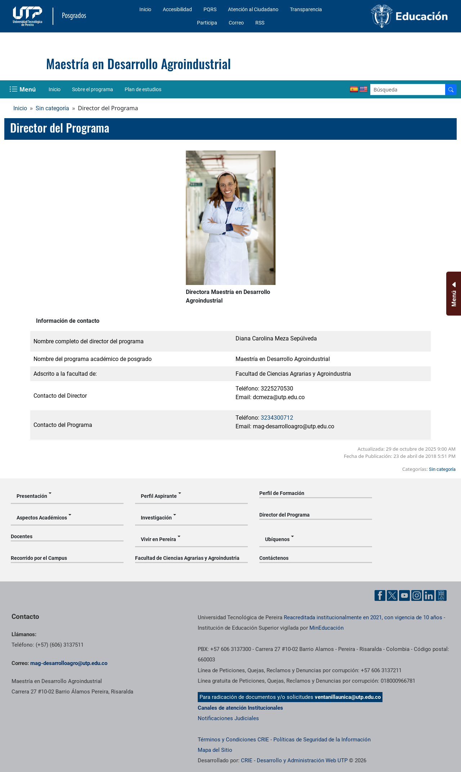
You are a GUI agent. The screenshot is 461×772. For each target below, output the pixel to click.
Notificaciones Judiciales (228, 718)
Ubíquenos (277, 539)
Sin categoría (52, 108)
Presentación (32, 496)
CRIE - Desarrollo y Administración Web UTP (294, 760)
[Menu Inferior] (453, 293)
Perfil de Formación (281, 493)
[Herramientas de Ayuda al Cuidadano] (441, 595)
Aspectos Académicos (42, 518)
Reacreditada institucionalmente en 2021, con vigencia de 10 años (363, 617)
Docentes (21, 536)
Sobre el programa (92, 89)
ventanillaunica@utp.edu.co (348, 697)
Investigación (156, 518)
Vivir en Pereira (158, 539)
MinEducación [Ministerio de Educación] (326, 628)
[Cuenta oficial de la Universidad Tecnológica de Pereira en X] (392, 595)
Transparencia (306, 9)
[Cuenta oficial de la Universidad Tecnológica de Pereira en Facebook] (380, 595)
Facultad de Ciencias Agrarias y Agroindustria (187, 558)
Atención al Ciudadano (253, 9)
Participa (207, 23)
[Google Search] (408, 89)
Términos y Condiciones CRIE (233, 739)
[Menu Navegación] (23, 89)
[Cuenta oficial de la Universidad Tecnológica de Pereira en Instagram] (416, 595)
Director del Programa (284, 515)
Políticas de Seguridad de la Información (322, 739)
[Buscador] (451, 89)
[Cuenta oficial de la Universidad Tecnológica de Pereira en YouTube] (404, 595)
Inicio (145, 9)
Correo (236, 23)
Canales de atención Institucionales (240, 708)
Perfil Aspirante (159, 496)
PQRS (209, 9)
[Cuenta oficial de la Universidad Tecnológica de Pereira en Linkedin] (429, 595)
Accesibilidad (177, 9)
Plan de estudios (143, 89)
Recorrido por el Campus (39, 558)
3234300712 (277, 417)
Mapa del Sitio (215, 750)
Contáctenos (273, 558)
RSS (259, 23)
